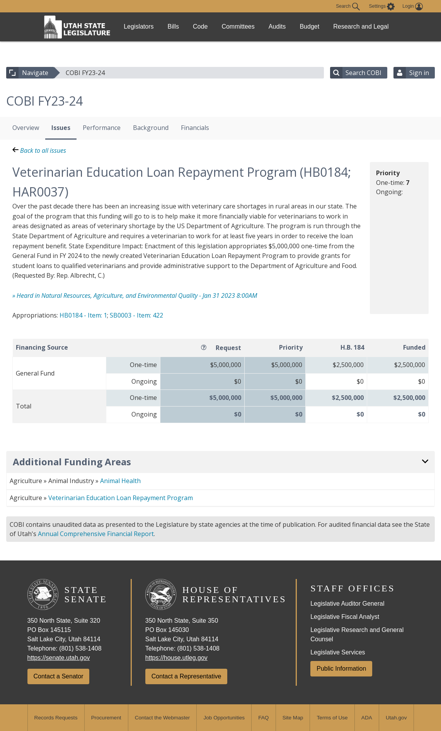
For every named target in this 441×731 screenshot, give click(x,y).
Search (347, 6)
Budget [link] (339, 26)
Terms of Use (332, 718)
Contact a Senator (58, 676)
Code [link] (213, 26)
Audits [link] (301, 26)
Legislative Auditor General (347, 603)
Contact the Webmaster (162, 718)
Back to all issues (39, 150)
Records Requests (56, 718)
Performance (102, 127)
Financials (195, 127)
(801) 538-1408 (80, 648)
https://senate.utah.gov (58, 657)
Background (151, 127)
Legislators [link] (141, 26)
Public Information (341, 668)
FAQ (263, 718)
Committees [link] (256, 26)
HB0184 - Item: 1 (83, 315)
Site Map (293, 718)
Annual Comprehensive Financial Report (96, 533)
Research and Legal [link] (381, 26)
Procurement (106, 718)
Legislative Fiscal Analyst (344, 616)
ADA (366, 718)
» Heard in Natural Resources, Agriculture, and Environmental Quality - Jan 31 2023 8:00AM (134, 295)
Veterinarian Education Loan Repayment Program (120, 498)
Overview (25, 127)
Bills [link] (181, 26)
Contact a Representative (186, 676)
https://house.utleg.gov (176, 657)
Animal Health (120, 481)
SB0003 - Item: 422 (136, 315)
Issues (60, 127)
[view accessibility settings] (382, 6)
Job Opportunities (224, 718)
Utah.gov (396, 718)
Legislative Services (337, 652)
